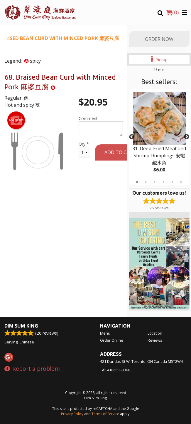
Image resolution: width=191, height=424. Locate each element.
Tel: (115, 370)
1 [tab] (137, 182)
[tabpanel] (159, 137)
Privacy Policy (72, 413)
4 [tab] (163, 182)
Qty (84, 149)
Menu (105, 333)
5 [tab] (172, 182)
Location (155, 333)
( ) (172, 12)
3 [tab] (155, 182)
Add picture (16, 120)
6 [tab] (181, 182)
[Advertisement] (63, 203)
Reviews (155, 340)
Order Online (111, 340)
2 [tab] (146, 182)
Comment (101, 126)
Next (187, 137)
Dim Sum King (21, 326)
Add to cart (120, 152)
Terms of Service (105, 413)
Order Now (159, 39)
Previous (132, 137)
